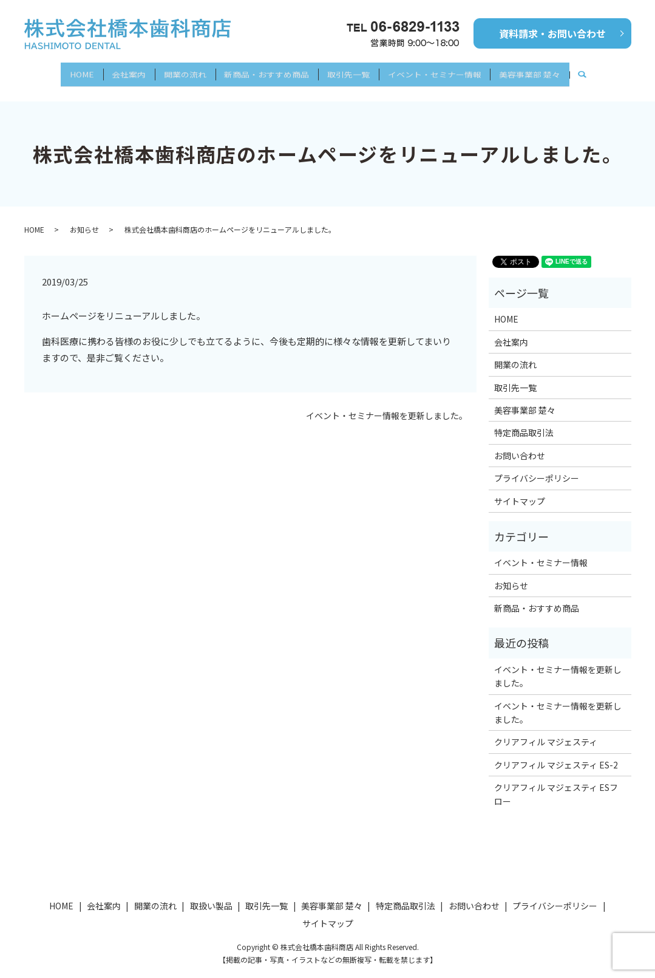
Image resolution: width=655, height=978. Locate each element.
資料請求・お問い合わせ (552, 33)
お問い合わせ (519, 445)
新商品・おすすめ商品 (266, 71)
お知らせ (84, 218)
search (614, 72)
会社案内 (114, 71)
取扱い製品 (211, 895)
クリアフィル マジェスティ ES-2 (556, 754)
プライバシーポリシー (536, 468)
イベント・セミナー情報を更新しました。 (386, 405)
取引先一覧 (355, 71)
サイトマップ (519, 490)
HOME (59, 71)
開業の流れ (177, 71)
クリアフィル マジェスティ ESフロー (556, 783)
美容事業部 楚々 (552, 71)
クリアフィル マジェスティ (545, 731)
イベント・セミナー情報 (449, 71)
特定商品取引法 (524, 422)
